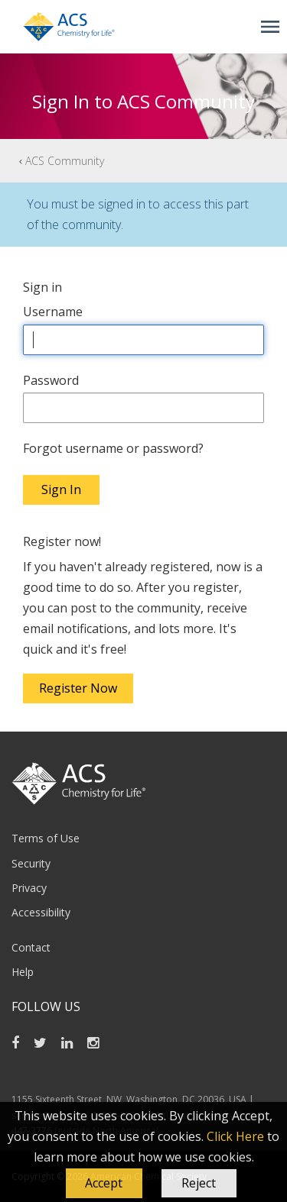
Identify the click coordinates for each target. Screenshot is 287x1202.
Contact (31, 947)
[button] (104, 1183)
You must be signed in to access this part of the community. (138, 214)
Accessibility (40, 912)
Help (22, 972)
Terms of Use (45, 838)
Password (51, 380)
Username (53, 311)
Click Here (235, 1136)
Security (31, 863)
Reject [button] (198, 1183)
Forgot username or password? (113, 448)
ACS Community (64, 160)
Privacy (29, 887)
